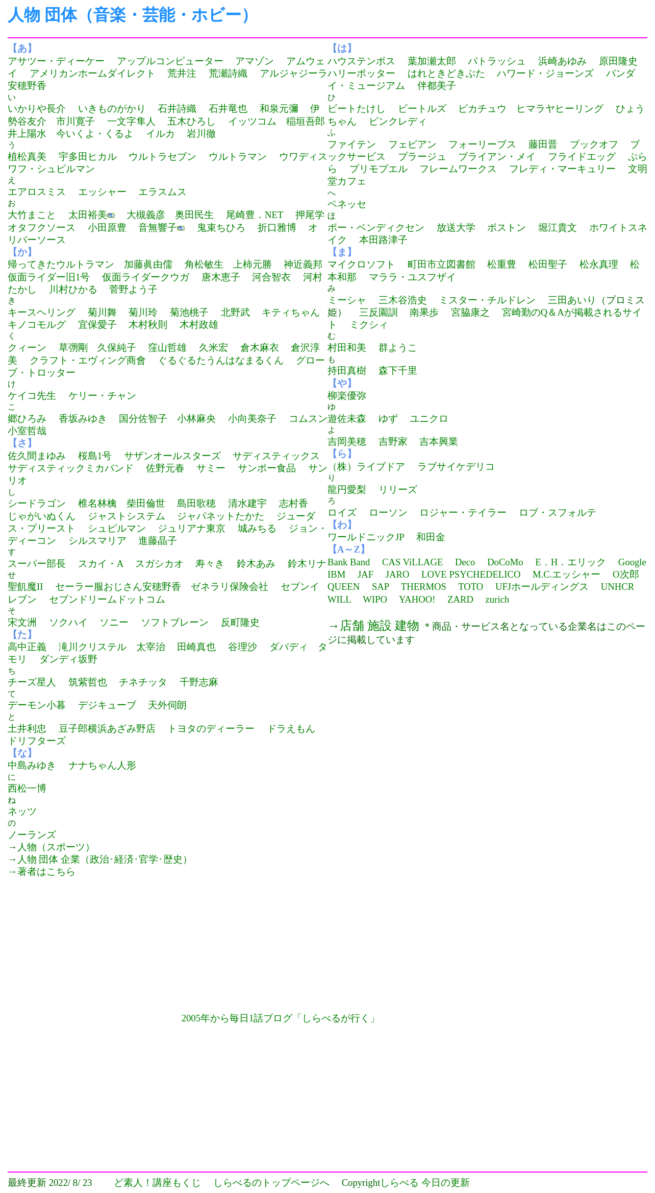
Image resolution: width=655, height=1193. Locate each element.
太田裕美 (87, 214)
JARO (398, 574)
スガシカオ (159, 563)
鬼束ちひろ (221, 227)
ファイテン (352, 144)
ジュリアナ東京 (191, 528)
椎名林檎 (97, 503)
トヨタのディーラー (211, 728)
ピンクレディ (398, 121)
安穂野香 (27, 85)
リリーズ (398, 489)
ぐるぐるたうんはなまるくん (221, 360)
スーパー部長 (37, 563)
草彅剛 (73, 347)
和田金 (430, 537)
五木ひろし (191, 121)
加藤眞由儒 (148, 264)
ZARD (460, 599)
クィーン (27, 347)
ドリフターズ (37, 740)
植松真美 (27, 156)
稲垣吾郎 (305, 121)
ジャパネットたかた (220, 516)
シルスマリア (97, 540)
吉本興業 (438, 441)
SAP (380, 586)
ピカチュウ (482, 108)
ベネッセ (347, 204)
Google (632, 562)
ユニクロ (429, 418)
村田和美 (347, 347)
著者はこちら (46, 871)
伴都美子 (436, 85)
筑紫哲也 (87, 682)
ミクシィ (368, 324)
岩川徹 (201, 133)
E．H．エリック (570, 562)
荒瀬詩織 (228, 73)
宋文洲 (22, 622)
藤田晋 (543, 144)
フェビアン (412, 144)
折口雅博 (277, 227)
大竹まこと (32, 214)
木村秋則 (148, 324)
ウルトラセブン (162, 156)
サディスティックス (276, 455)
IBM (336, 574)
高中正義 (27, 646)
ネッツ (22, 811)
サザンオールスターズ (172, 455)
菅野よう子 (133, 289)
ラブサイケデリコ (456, 466)
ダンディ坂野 (68, 659)
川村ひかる (73, 289)
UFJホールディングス (542, 586)
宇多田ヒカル (88, 156)
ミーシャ (347, 300)
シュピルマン (117, 528)
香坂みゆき (83, 418)
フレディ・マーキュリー (562, 168)
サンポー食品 (267, 468)
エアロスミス (37, 191)
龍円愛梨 (347, 489)
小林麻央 (196, 418)
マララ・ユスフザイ (412, 277)
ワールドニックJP (366, 537)
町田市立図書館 (441, 264)
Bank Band (349, 562)
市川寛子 (75, 121)
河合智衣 (271, 277)
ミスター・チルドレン (487, 300)
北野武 (235, 312)
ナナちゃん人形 (102, 765)
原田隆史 (618, 61)
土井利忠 (27, 728)
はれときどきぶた (446, 73)
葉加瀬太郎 (432, 61)
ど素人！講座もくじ (157, 1182)
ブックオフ (594, 144)
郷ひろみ (27, 418)
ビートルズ (422, 108)
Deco (465, 562)
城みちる (257, 528)
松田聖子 (547, 264)
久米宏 (213, 347)
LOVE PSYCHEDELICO (470, 574)
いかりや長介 (37, 108)
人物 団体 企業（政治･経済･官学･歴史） (104, 859)
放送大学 (456, 227)
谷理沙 (242, 646)
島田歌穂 (196, 503)
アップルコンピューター (170, 61)
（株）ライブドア (366, 466)
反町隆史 (240, 622)
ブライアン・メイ (497, 156)
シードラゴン (37, 503)
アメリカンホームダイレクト (93, 73)
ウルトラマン (238, 156)
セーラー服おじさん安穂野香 (118, 586)
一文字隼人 (131, 121)
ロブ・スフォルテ (557, 512)
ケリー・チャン (102, 395)
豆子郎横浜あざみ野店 (107, 728)
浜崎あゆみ (562, 61)
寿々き (209, 563)
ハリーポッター (361, 73)
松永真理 (599, 264)
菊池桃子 (189, 312)
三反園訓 (378, 312)
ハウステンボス (361, 61)
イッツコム (252, 121)
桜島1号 (95, 455)
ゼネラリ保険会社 (229, 586)
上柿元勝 (252, 264)
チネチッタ (143, 682)
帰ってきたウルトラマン (61, 264)
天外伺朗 (167, 705)
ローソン (388, 512)
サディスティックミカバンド (71, 468)
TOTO (470, 586)
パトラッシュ (497, 61)
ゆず (388, 418)
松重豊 (501, 264)
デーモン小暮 (37, 705)
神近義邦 (303, 264)
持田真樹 (347, 370)
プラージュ (422, 156)
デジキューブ (107, 705)
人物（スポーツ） (56, 847)
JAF (365, 574)
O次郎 (626, 574)
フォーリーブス (482, 144)
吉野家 (393, 441)
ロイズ (342, 512)
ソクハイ (68, 622)
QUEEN (344, 586)
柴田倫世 (146, 503)
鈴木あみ (256, 563)
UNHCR (617, 586)
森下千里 (398, 370)
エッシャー (102, 191)
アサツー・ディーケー (56, 61)
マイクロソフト (361, 264)
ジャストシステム (126, 516)
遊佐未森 (347, 418)
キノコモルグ (37, 324)
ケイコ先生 (32, 395)
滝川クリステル (93, 646)
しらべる (399, 1182)
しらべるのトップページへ (271, 1182)
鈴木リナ (307, 563)
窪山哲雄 (167, 347)
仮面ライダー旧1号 (49, 277)
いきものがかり (112, 108)
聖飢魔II (25, 586)
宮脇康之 (470, 312)
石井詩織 (177, 108)
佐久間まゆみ (37, 455)
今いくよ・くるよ (95, 133)
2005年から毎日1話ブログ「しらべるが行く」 (281, 1018)
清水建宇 (247, 503)
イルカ (160, 133)
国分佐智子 (143, 418)
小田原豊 (107, 227)
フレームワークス (458, 168)
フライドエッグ (582, 156)
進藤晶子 (157, 540)
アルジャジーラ (294, 73)
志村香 (293, 503)
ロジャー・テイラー (463, 512)
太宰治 (150, 646)
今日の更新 (445, 1182)
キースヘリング (41, 312)
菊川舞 (102, 312)
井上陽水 (27, 133)
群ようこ (398, 347)
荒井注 (181, 73)
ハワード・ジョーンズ (545, 73)
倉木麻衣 (259, 347)
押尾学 (309, 214)
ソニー (114, 622)
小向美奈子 (252, 418)
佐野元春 (165, 468)
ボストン (506, 227)
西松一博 (27, 788)
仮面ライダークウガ (145, 277)
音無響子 (157, 227)
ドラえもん (291, 728)
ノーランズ (32, 834)
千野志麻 (199, 682)
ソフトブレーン (175, 622)
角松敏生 (204, 264)
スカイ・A (100, 563)
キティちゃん (291, 312)
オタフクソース (41, 227)
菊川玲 (143, 312)
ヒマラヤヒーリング (559, 108)
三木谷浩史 (403, 300)
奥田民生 (194, 214)
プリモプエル (378, 168)
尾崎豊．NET (254, 214)
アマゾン (254, 61)
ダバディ (288, 646)
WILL (339, 599)
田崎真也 (196, 646)
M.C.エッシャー (566, 574)
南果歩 (424, 312)
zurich (498, 599)
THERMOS (423, 586)
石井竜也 (228, 108)
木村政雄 (199, 324)
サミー (210, 468)
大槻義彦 (146, 214)
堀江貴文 (557, 227)
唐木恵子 (220, 277)
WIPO (375, 599)
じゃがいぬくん (41, 516)
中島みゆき (32, 765)
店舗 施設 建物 (379, 625)
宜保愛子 (97, 324)
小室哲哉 (27, 430)
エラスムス (162, 191)
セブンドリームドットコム (107, 599)
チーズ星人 (32, 682)
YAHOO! (417, 599)
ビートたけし (357, 108)
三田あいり (572, 300)
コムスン (308, 418)
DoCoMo (505, 562)
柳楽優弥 (347, 395)
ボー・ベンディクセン (376, 227)
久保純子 (116, 347)
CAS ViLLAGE (412, 562)
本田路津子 (383, 239)
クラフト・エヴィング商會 (88, 360)
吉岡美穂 (347, 441)
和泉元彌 (279, 108)
